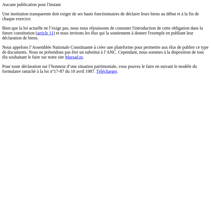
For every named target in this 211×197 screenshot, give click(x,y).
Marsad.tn (74, 57)
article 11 (45, 33)
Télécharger (106, 71)
